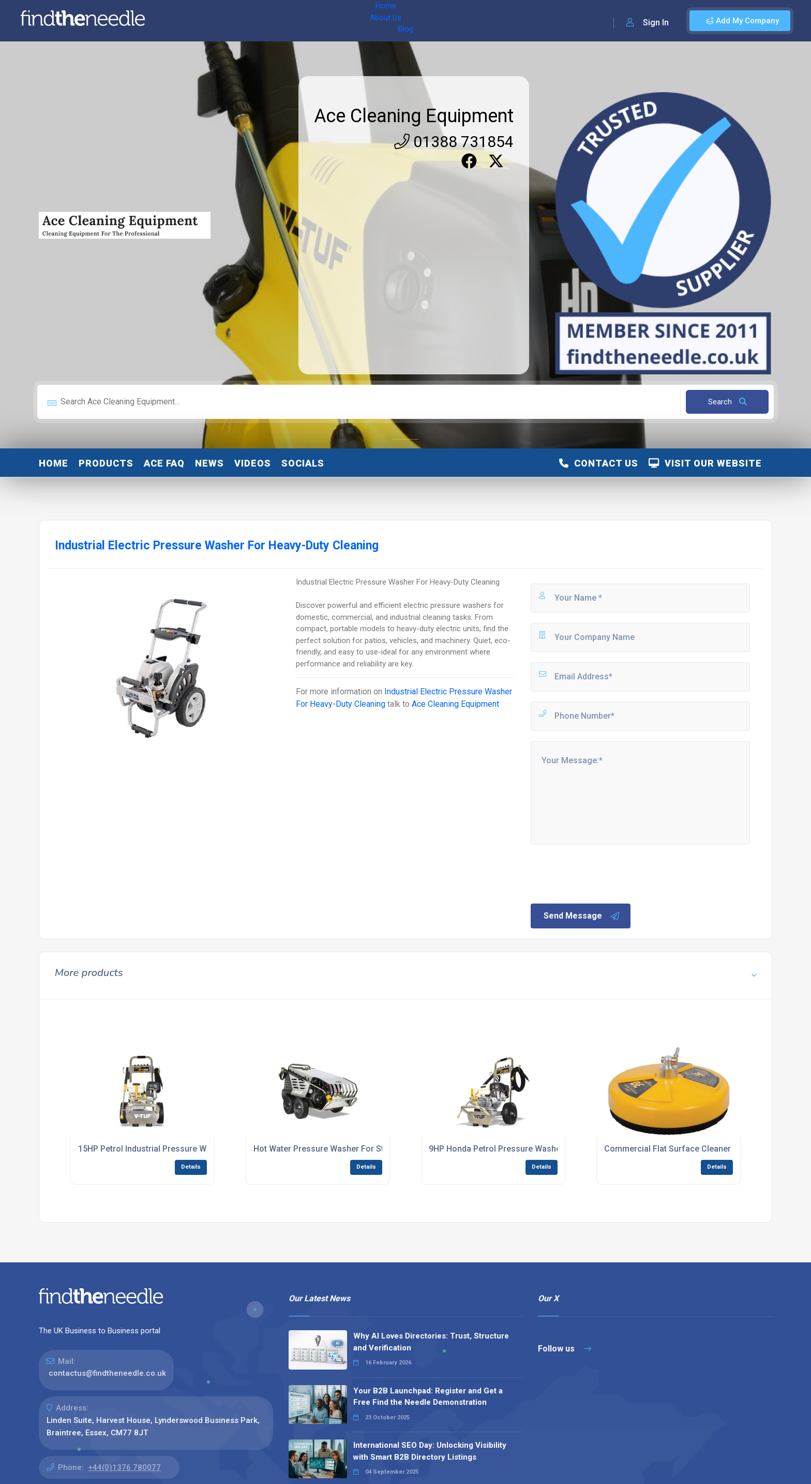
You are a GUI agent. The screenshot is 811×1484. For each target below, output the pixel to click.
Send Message (582, 916)
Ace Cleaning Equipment (414, 116)
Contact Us (598, 463)
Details (191, 1166)
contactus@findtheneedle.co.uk (107, 1373)
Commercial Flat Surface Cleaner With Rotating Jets (703, 1149)
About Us (221, 20)
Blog (258, 20)
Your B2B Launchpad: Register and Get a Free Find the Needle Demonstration (428, 1396)
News (209, 463)
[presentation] (607, 873)
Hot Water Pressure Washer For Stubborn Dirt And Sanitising (368, 1149)
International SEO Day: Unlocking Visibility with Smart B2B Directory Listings (429, 1451)
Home (182, 20)
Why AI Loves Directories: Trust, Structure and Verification (431, 1341)
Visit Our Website (705, 463)
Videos (252, 463)
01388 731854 (454, 142)
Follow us (564, 1349)
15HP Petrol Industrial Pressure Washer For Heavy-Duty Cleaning (201, 1149)
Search (727, 401)
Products (106, 463)
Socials (302, 463)
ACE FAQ (164, 463)
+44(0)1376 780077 (124, 1467)
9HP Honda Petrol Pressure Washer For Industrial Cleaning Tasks (553, 1149)
